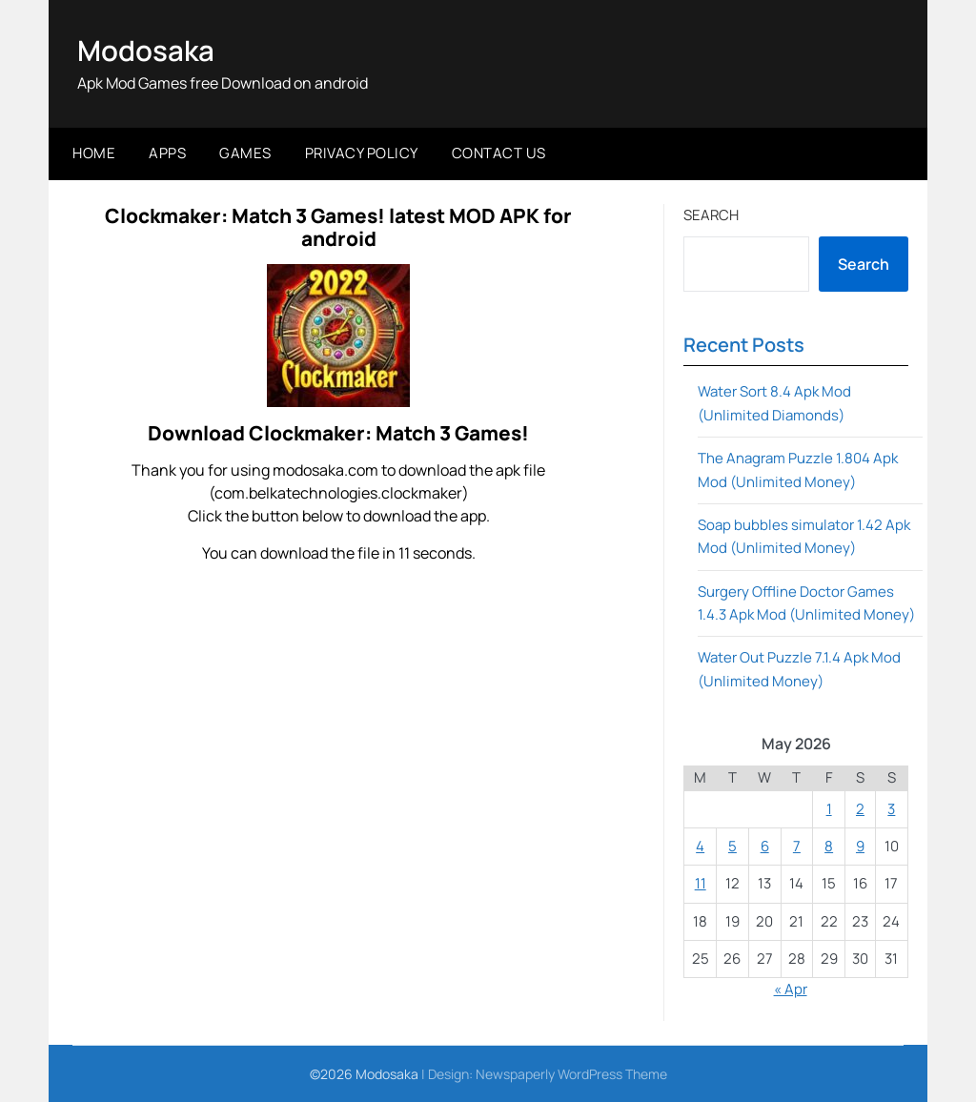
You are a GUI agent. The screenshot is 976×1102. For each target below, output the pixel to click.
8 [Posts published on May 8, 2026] (828, 846)
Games (245, 153)
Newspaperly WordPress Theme (571, 1074)
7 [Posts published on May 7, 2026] (797, 846)
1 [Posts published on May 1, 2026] (829, 808)
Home (93, 153)
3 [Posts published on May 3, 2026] (891, 808)
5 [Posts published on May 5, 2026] (732, 846)
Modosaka (146, 50)
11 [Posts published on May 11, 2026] (700, 883)
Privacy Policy (361, 153)
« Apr (790, 989)
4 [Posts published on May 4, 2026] (700, 846)
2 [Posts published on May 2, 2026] (860, 808)
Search (711, 214)
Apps (167, 153)
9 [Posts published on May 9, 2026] (860, 846)
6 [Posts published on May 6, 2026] (765, 846)
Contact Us (499, 153)
